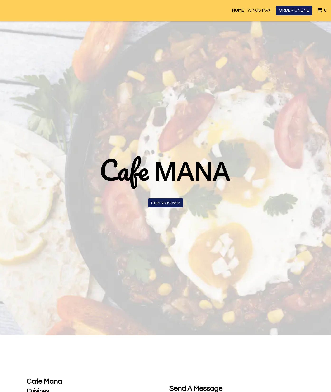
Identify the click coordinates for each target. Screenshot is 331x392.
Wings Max (259, 10)
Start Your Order (165, 203)
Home (238, 10)
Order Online (294, 10)
